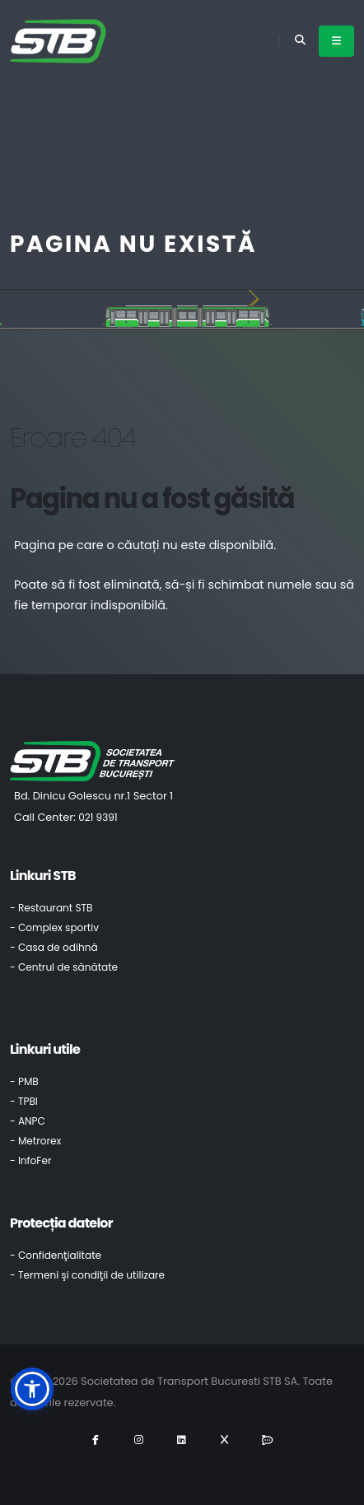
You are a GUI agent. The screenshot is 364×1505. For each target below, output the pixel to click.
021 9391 (98, 817)
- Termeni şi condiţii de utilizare (87, 1275)
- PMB (24, 1081)
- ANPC (27, 1121)
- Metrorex (35, 1141)
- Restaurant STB (51, 908)
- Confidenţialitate (55, 1255)
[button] (32, 1389)
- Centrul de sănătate (64, 967)
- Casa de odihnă (54, 947)
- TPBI (24, 1101)
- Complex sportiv (54, 927)
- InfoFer (30, 1160)
